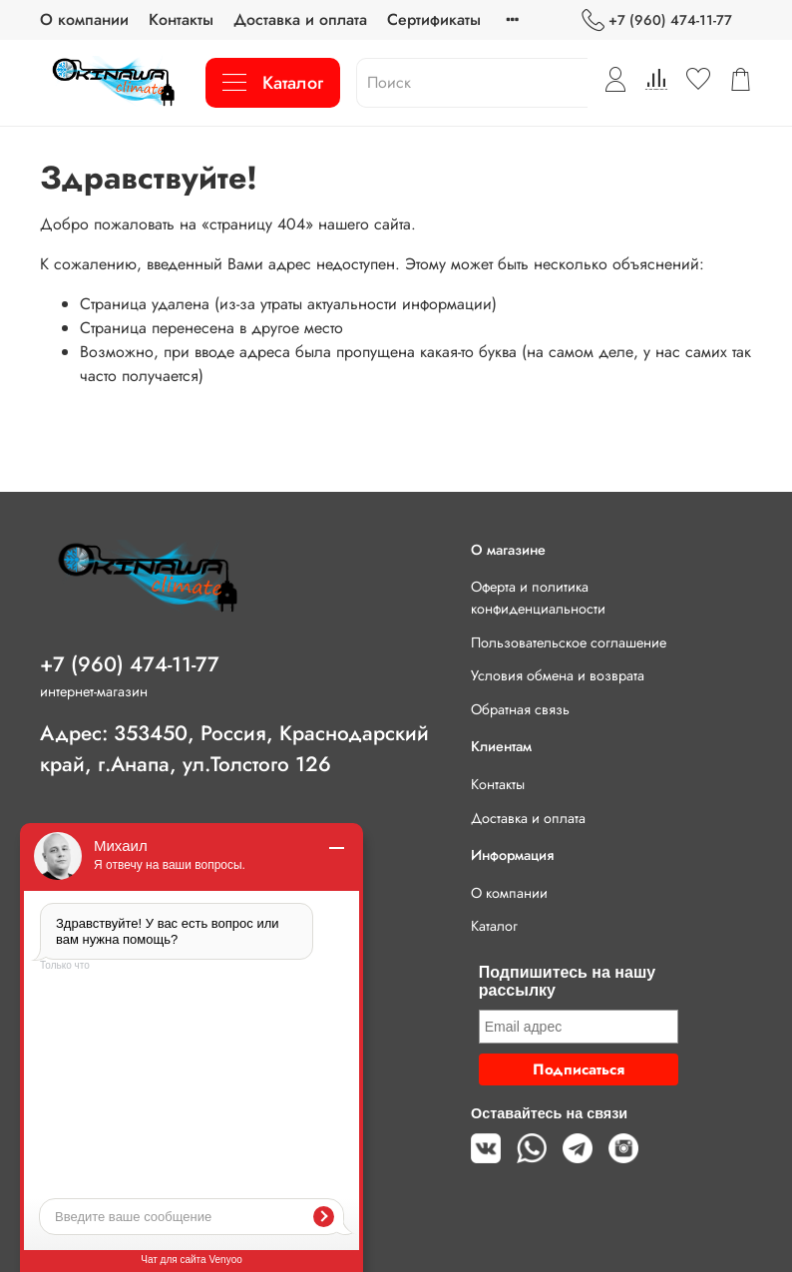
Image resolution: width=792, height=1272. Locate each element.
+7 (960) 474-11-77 (657, 20)
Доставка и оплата (300, 19)
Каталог (272, 83)
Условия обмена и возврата (557, 675)
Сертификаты (434, 19)
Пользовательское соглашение (568, 642)
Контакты (181, 19)
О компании (84, 19)
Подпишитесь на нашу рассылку (567, 981)
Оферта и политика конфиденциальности (538, 598)
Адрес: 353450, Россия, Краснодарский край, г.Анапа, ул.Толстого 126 (234, 748)
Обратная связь (520, 709)
